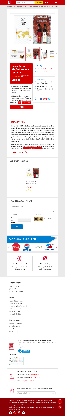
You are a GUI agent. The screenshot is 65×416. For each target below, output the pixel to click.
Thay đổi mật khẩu (14, 326)
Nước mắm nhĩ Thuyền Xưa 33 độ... (31, 184)
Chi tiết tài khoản (14, 329)
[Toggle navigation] (56, 2)
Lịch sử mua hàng (14, 331)
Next (56, 30)
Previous (9, 30)
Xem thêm (32, 148)
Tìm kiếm (39, 2)
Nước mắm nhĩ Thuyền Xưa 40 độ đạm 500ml (43, 7)
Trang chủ (10, 7)
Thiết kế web (13, 409)
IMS (18, 409)
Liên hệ (21, 107)
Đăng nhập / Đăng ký (15, 324)
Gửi (17, 227)
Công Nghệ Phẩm (21, 7)
